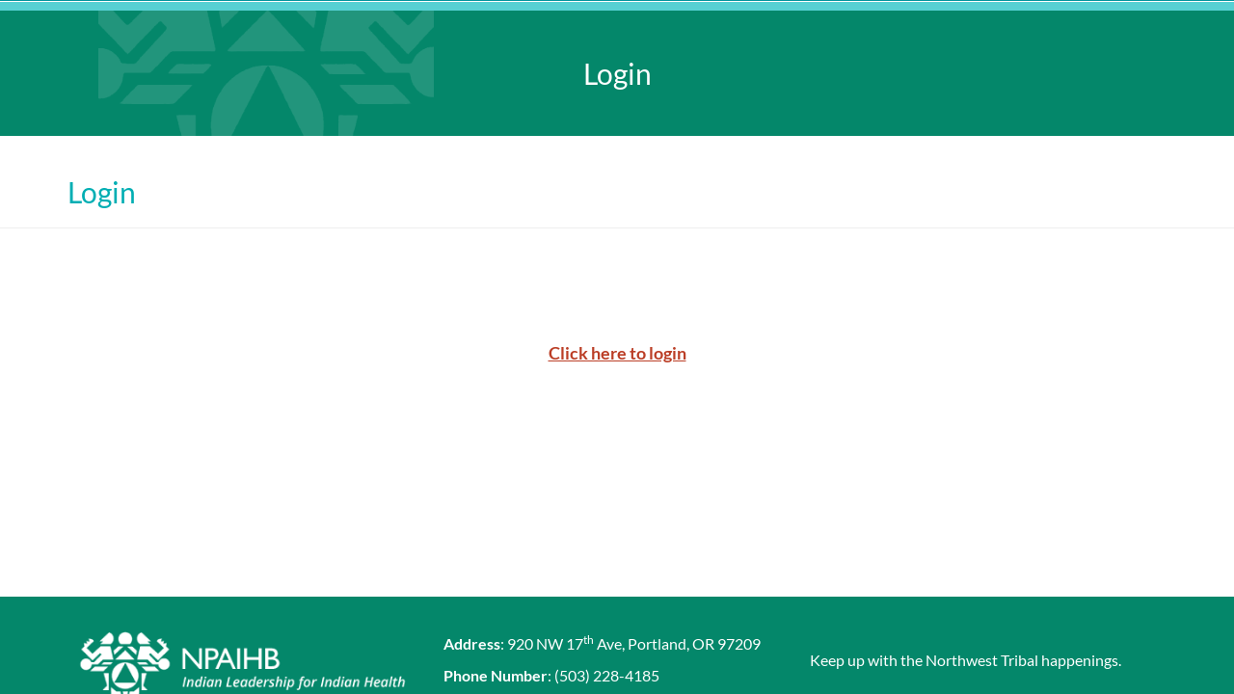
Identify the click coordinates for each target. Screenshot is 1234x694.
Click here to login (617, 352)
